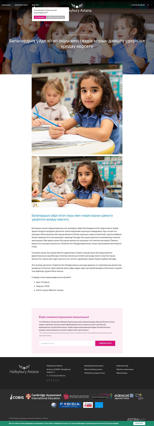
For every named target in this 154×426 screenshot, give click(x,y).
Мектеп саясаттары (125, 369)
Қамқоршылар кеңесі (93, 366)
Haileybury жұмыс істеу (94, 373)
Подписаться (105, 343)
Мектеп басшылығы (93, 369)
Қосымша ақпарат (112, 423)
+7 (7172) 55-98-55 (56, 376)
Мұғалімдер (122, 373)
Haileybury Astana (70, 35)
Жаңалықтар (85, 35)
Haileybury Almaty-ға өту (56, 17)
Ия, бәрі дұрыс (40, 17)
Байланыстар (122, 366)
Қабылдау (139, 423)
